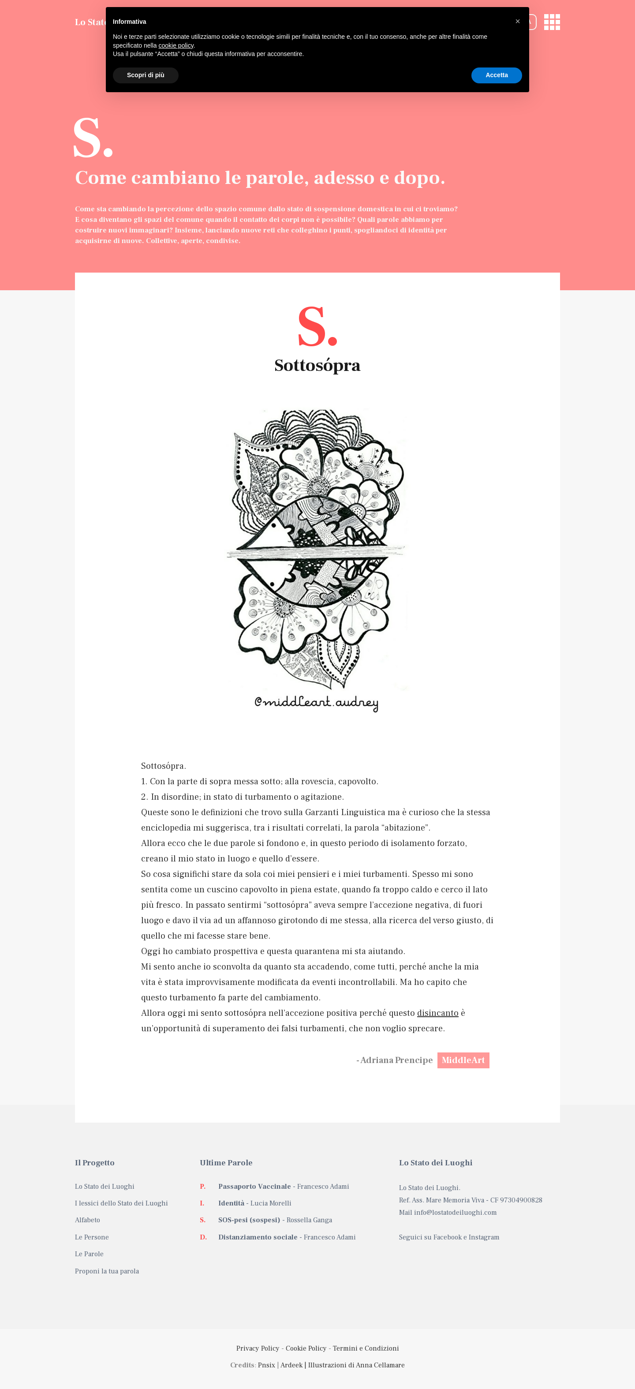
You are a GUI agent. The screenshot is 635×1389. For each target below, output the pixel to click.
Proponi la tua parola (107, 1271)
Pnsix (266, 1365)
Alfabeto (87, 1220)
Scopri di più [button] (145, 75)
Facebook (447, 1237)
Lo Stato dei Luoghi (104, 1186)
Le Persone (92, 1237)
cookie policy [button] (176, 45)
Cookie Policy (306, 1348)
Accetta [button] (497, 75)
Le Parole (89, 1254)
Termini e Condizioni (366, 1348)
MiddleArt (463, 1060)
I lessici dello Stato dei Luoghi (121, 1203)
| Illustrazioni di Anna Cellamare (354, 1365)
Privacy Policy (258, 1348)
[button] (518, 21)
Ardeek (291, 1365)
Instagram (484, 1237)
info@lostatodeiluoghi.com (455, 1212)
